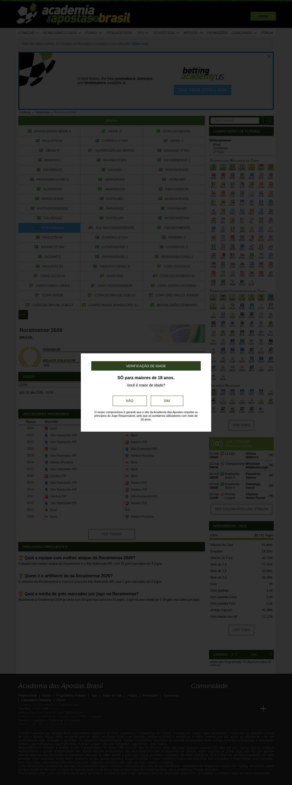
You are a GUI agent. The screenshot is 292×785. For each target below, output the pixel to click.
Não (129, 401)
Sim (167, 401)
